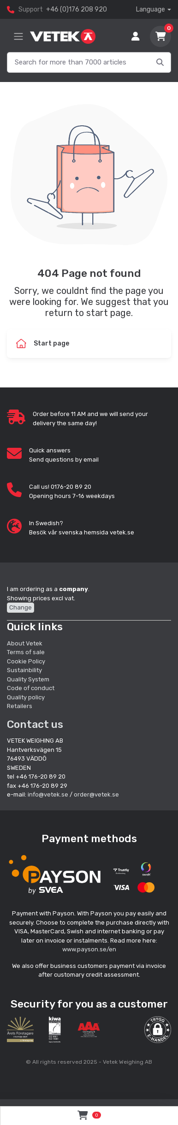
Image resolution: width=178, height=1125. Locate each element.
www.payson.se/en (89, 949)
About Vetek (24, 643)
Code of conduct (30, 688)
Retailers (19, 706)
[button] (157, 1029)
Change (20, 607)
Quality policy (26, 697)
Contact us (35, 724)
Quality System (28, 679)
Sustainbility (25, 670)
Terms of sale (26, 652)
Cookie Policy (26, 661)
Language (150, 9)
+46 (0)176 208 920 (76, 9)
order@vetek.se (96, 794)
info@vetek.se (48, 794)
